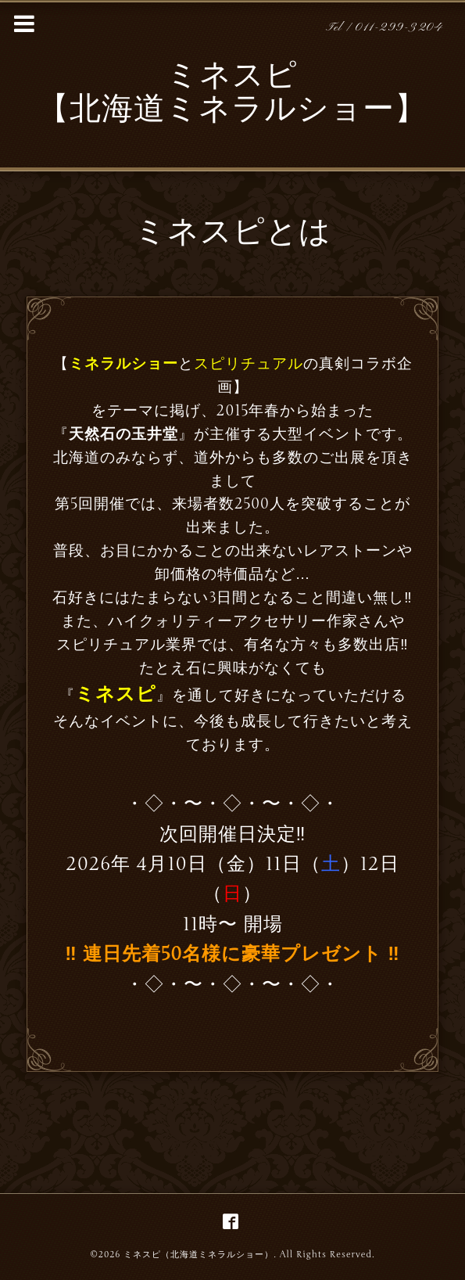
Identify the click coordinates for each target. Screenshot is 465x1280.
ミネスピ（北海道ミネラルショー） (198, 1254)
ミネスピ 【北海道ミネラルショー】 (232, 94)
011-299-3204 (399, 27)
